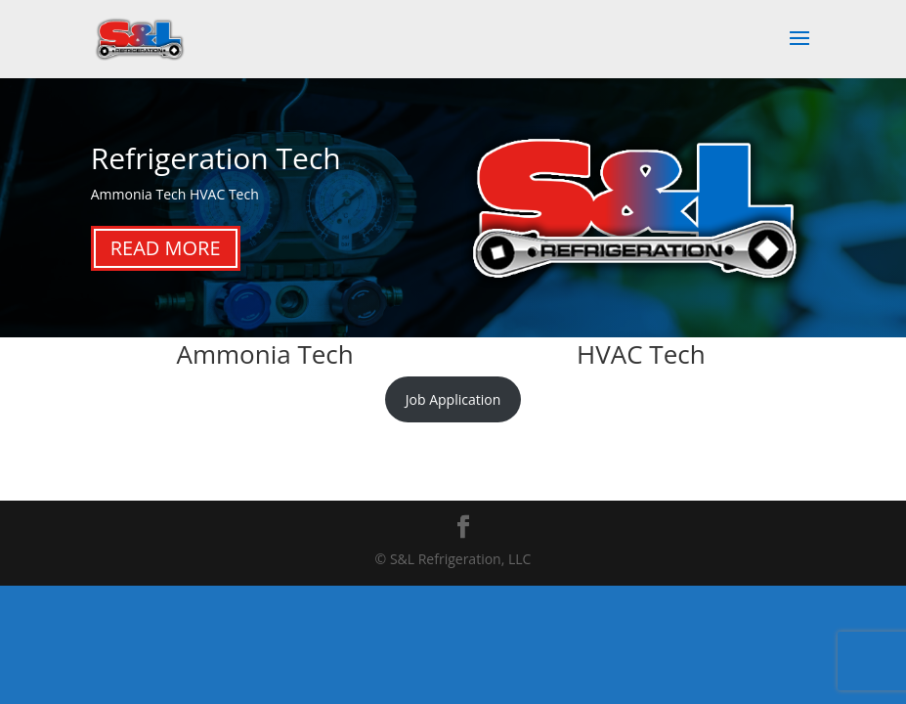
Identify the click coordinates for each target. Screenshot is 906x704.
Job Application (453, 399)
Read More (165, 248)
